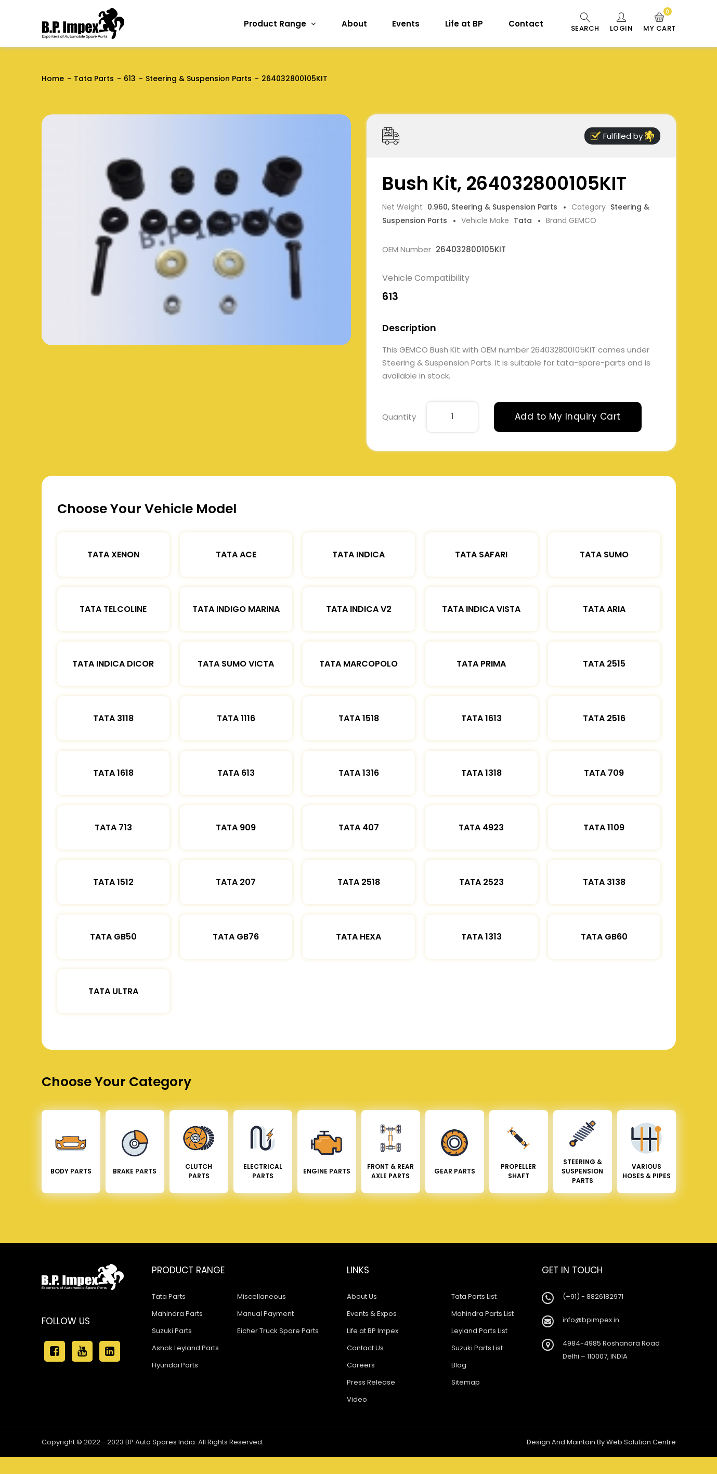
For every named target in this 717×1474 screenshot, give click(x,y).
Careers (361, 1365)
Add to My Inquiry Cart (568, 416)
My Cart (659, 22)
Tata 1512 (113, 882)
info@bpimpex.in (591, 1320)
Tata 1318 (481, 773)
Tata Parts (94, 78)
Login (621, 22)
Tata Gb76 (236, 937)
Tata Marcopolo (358, 664)
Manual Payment (265, 1314)
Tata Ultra (113, 991)
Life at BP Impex (372, 1331)
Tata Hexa (358, 937)
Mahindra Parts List (482, 1314)
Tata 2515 (604, 664)
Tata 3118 (113, 718)
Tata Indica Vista (481, 609)
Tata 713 (113, 827)
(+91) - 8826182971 (593, 1296)
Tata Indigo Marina (236, 609)
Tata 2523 (481, 882)
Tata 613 (236, 773)
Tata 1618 (113, 773)
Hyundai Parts (175, 1365)
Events (406, 23)
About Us (362, 1296)
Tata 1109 (603, 827)
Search (585, 22)
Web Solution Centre (641, 1442)
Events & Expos (372, 1314)
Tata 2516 (604, 718)
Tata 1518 (358, 718)
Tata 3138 (604, 882)
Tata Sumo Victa (236, 664)
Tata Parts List (474, 1296)
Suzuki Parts (172, 1331)
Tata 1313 (481, 937)
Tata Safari (481, 554)
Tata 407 (358, 827)
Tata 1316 (358, 773)
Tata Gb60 (604, 937)
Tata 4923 (481, 827)
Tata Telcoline (113, 609)
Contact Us (365, 1348)
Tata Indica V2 (359, 609)
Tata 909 (236, 827)
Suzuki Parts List (477, 1348)
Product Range (280, 23)
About (354, 23)
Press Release (371, 1382)
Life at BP (464, 23)
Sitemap (465, 1382)
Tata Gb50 (113, 937)
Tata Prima (481, 664)
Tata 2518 (358, 882)
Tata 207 (236, 882)
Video (357, 1399)
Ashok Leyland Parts (185, 1348)
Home (53, 78)
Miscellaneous (261, 1296)
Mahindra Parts (177, 1314)
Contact (526, 23)
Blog (458, 1365)
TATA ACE (236, 554)
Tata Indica (358, 554)
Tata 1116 (236, 718)
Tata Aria (604, 609)
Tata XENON (113, 554)
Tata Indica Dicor (113, 664)
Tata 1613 (481, 718)
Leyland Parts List (479, 1331)
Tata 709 (604, 773)
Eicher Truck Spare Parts (278, 1331)
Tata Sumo (604, 554)
